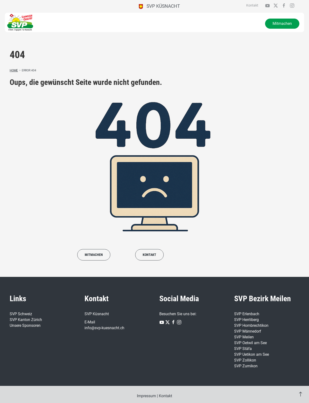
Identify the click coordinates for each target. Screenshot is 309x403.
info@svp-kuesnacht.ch (104, 328)
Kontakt (252, 5)
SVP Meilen (244, 337)
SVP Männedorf (247, 331)
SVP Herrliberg (246, 319)
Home (14, 70)
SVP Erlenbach (246, 314)
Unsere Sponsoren (25, 325)
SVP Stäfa (243, 348)
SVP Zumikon (246, 366)
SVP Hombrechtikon (251, 325)
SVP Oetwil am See (250, 343)
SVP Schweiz (21, 314)
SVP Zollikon (245, 360)
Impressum (146, 396)
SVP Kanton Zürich (26, 319)
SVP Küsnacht (159, 6)
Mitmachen (282, 23)
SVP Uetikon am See (251, 354)
